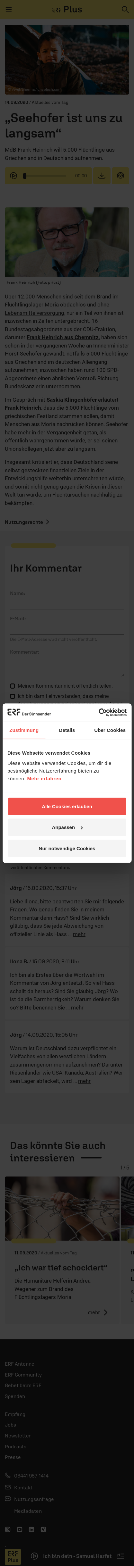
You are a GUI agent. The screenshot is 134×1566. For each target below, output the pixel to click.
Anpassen (67, 827)
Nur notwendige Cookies (67, 848)
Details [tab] (67, 730)
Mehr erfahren (44, 778)
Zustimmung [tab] (24, 730)
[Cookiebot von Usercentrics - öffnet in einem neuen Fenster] (98, 712)
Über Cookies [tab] (110, 730)
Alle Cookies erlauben (67, 806)
